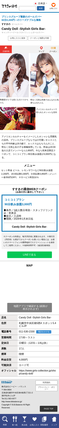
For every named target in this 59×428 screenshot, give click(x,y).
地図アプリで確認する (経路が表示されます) (31, 307)
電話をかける (43, 332)
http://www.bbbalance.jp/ (12, 402)
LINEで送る (29, 254)
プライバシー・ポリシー (46, 388)
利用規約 (46, 382)
